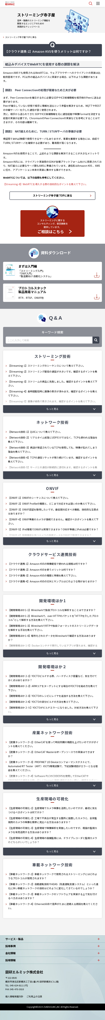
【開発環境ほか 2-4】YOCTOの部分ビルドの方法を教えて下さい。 (44, 701)
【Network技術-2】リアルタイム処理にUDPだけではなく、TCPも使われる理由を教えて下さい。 (52, 439)
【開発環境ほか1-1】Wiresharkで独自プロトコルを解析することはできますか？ (52, 610)
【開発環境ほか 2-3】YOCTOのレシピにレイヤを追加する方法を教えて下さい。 (51, 696)
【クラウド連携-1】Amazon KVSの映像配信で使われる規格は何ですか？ (47, 563)
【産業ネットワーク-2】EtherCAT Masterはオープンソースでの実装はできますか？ (51, 754)
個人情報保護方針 (14, 996)
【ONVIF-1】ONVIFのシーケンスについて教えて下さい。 (39, 497)
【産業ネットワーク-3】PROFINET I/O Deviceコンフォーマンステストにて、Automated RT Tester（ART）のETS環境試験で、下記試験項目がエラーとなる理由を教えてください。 (53, 766)
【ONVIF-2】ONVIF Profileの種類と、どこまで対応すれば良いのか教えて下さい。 (52, 503)
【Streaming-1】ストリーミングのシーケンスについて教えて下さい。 (46, 365)
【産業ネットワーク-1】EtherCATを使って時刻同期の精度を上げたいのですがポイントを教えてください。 (53, 744)
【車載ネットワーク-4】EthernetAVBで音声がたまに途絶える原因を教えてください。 (53, 906)
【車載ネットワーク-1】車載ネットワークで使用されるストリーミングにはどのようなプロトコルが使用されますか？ (52, 876)
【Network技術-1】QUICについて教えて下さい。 (35, 431)
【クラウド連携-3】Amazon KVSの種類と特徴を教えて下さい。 (43, 575)
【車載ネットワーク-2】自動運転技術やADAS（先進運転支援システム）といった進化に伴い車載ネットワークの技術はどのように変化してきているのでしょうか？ (53, 886)
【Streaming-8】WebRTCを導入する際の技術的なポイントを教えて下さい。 (45, 184)
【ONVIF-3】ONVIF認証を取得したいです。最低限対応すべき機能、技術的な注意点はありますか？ (53, 511)
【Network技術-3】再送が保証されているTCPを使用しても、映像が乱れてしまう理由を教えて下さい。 (52, 449)
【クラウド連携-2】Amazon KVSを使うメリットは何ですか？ (42, 569)
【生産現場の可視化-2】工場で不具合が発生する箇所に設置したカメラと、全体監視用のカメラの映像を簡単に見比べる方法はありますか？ (52, 820)
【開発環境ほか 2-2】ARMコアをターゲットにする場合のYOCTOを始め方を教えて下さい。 (52, 688)
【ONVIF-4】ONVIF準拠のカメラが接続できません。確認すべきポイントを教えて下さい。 (53, 521)
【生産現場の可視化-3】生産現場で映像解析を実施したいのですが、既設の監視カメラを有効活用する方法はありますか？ (52, 830)
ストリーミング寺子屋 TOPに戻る (21, 37)
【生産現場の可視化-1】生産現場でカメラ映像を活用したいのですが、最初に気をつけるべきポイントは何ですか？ (52, 810)
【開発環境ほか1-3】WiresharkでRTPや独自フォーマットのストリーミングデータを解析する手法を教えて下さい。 (53, 628)
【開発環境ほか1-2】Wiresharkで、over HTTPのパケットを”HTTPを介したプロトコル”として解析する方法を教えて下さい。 (53, 618)
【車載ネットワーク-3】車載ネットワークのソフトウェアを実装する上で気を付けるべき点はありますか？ (52, 896)
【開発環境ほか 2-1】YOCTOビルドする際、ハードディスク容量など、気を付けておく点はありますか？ (52, 678)
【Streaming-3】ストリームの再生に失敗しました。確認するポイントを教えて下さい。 (52, 383)
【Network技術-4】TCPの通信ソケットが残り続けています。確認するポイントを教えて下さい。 (52, 459)
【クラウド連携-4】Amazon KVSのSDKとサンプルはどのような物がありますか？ (52, 581)
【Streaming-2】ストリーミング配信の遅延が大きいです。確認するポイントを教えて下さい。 (52, 373)
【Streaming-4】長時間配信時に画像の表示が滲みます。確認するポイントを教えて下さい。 (52, 393)
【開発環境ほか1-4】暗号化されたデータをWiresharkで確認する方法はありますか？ (52, 638)
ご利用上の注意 (34, 996)
